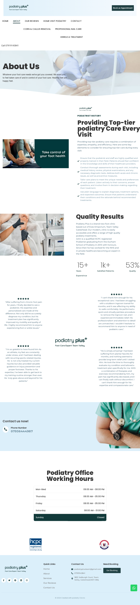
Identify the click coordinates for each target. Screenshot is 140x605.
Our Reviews (32, 21)
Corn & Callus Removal (37, 29)
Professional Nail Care (68, 29)
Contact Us (49, 587)
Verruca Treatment (71, 37)
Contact (76, 21)
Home (5, 21)
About (16, 21)
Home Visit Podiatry (54, 21)
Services (47, 578)
